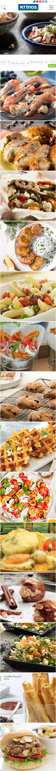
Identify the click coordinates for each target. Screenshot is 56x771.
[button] (20, 63)
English (52, 2)
